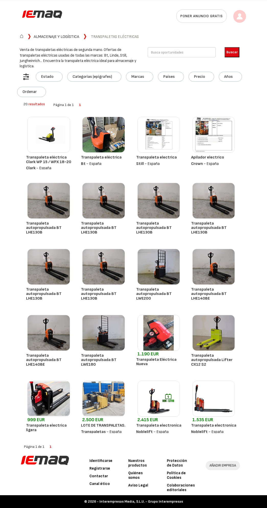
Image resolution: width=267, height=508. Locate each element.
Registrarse (99, 468)
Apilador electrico (207, 157)
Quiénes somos (135, 475)
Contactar (98, 476)
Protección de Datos (177, 463)
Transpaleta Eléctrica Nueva (156, 362)
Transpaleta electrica (156, 157)
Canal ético (99, 483)
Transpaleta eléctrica (101, 157)
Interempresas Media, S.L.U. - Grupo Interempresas (141, 501)
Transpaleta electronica (158, 425)
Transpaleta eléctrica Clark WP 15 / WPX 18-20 (48, 159)
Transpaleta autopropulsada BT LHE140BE (209, 294)
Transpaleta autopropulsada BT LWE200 (154, 294)
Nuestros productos (137, 463)
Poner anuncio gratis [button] (201, 16)
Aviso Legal (138, 485)
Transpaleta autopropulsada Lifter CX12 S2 (212, 360)
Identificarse (100, 460)
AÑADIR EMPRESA (223, 465)
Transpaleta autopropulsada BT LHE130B (44, 228)
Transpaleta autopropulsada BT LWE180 (99, 360)
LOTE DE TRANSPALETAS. (103, 425)
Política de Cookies (176, 475)
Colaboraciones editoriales (181, 487)
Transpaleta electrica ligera (46, 427)
